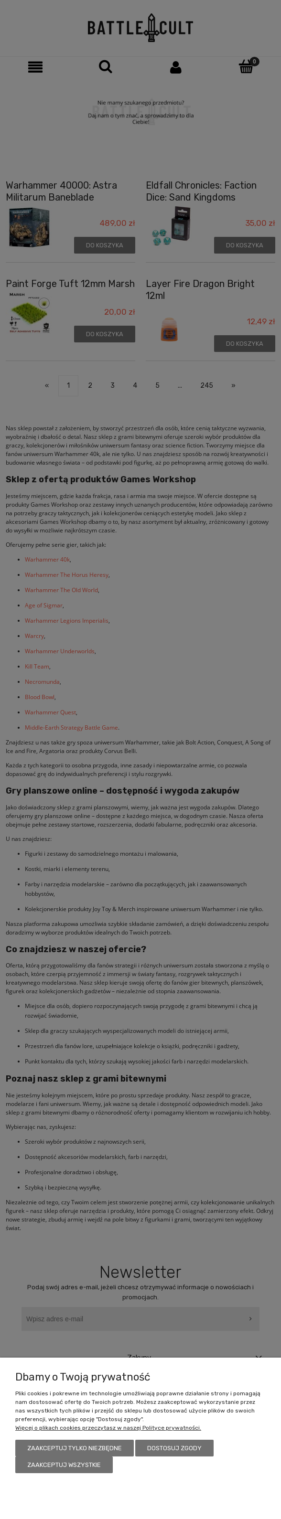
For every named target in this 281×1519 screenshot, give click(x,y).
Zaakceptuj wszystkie (64, 1464)
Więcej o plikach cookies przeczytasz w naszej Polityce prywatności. (108, 1427)
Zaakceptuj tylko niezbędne (74, 1448)
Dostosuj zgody (174, 1448)
